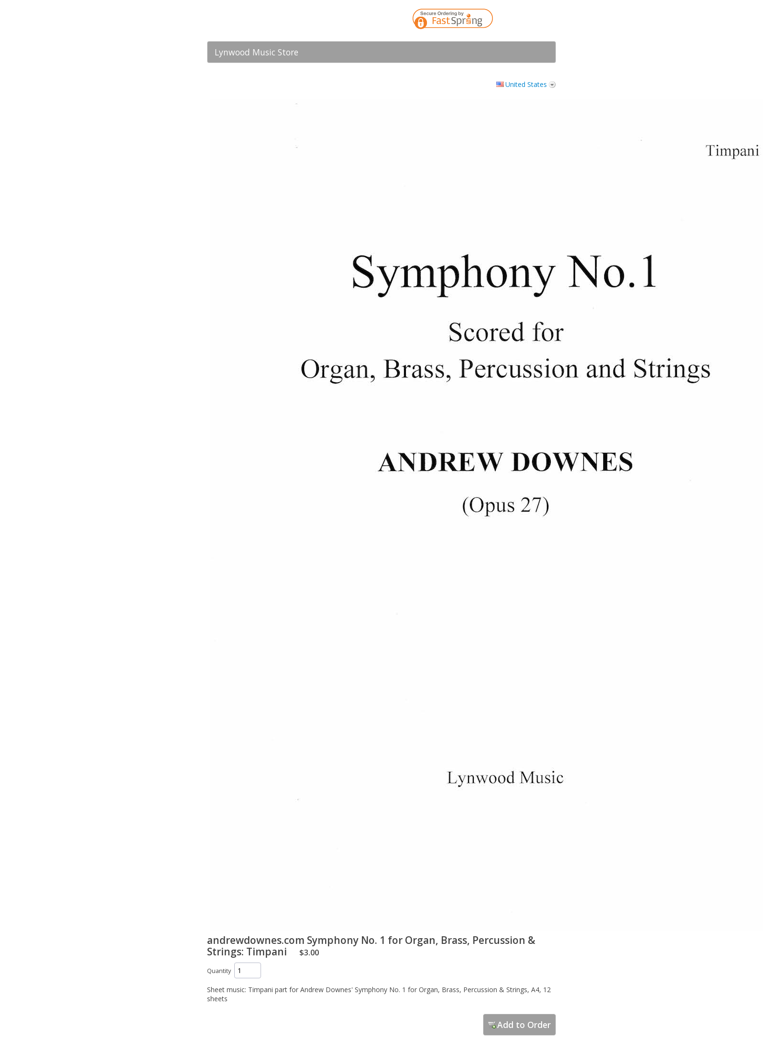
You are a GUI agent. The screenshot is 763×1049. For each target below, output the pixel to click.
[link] (530, 20)
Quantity (219, 971)
